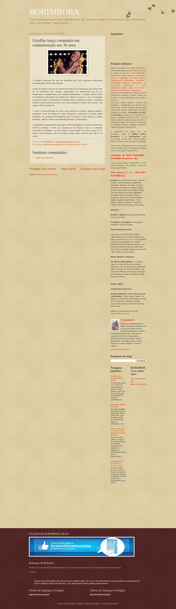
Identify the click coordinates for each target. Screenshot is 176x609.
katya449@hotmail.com (124, 239)
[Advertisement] (128, 506)
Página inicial (68, 169)
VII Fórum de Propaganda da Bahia (117, 378)
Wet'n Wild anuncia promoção (118, 405)
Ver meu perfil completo (120, 349)
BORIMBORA (54, 11)
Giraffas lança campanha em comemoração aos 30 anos (65, 144)
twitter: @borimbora (138, 384)
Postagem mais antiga (93, 169)
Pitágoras (32, 572)
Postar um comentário (44, 158)
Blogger (115, 604)
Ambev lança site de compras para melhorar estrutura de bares (118, 432)
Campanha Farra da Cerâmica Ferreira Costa (117, 463)
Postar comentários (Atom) (46, 174)
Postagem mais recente (43, 169)
